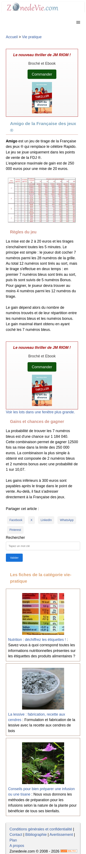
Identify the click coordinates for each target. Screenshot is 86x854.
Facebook (15, 520)
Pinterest (15, 529)
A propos (16, 846)
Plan (13, 840)
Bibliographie (36, 834)
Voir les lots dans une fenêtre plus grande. (40, 412)
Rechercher (15, 537)
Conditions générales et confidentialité (40, 829)
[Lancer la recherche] (14, 558)
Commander (42, 74)
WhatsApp (67, 520)
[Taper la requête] (43, 546)
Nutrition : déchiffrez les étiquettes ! (37, 640)
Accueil (12, 37)
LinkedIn (46, 520)
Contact (15, 834)
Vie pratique (32, 37)
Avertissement (61, 834)
